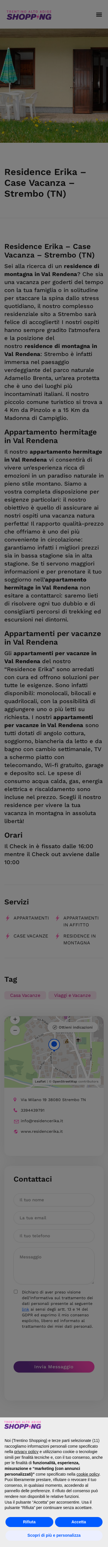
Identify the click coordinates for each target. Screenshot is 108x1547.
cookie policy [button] (88, 1474)
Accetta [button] (78, 1522)
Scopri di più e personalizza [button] (53, 1535)
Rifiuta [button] (29, 1522)
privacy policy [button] (26, 1451)
